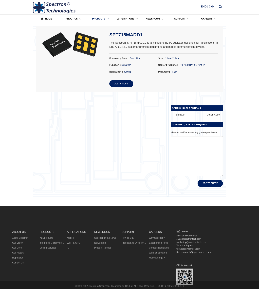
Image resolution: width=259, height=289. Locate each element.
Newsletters (100, 266)
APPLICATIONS (76, 255)
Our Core (17, 271)
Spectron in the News (105, 261)
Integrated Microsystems (52, 266)
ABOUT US (19, 255)
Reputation (17, 281)
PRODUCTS (47, 255)
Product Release (102, 271)
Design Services (48, 271)
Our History (18, 276)
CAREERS (155, 255)
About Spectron (20, 261)
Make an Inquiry (157, 281)
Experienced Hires (158, 266)
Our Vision (17, 266)
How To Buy (128, 261)
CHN (212, 7)
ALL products (46, 261)
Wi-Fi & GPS (73, 266)
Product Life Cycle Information (134, 266)
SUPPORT (128, 255)
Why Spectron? (157, 261)
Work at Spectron (158, 276)
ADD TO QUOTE (210, 183)
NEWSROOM (102, 255)
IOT (69, 271)
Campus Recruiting (159, 271)
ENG (204, 7)
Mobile (70, 261)
